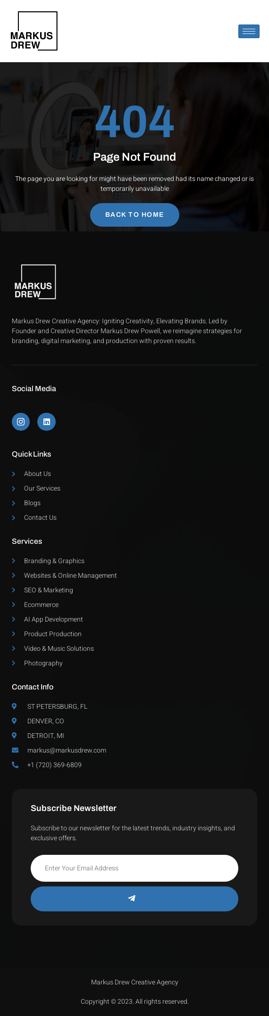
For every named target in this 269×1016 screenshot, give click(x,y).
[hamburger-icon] (249, 31)
